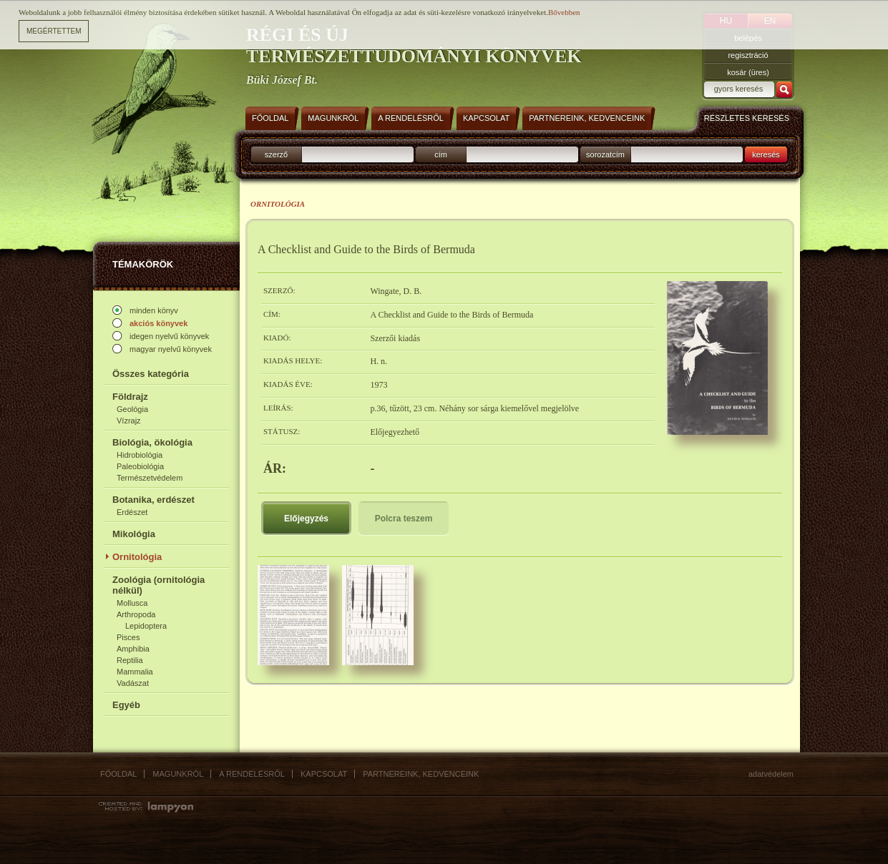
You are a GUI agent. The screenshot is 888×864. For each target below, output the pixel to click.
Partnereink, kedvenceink (421, 774)
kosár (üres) (748, 72)
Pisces (128, 637)
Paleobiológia (140, 466)
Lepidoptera (146, 626)
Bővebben (564, 11)
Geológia (132, 409)
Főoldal (118, 774)
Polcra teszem (404, 519)
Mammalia (135, 671)
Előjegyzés (306, 519)
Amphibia (133, 648)
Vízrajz (129, 420)
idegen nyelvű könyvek (169, 336)
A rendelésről (252, 774)
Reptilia (130, 660)
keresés (766, 154)
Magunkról (177, 774)
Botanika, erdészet (153, 499)
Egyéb (126, 704)
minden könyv (154, 310)
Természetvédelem (149, 477)
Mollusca (132, 603)
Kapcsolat (324, 774)
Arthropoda (136, 614)
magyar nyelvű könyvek (171, 349)
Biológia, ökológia (152, 442)
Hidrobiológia (139, 455)
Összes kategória (150, 373)
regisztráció (748, 55)
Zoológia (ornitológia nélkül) (158, 585)
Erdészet (132, 512)
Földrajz (130, 396)
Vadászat (133, 683)
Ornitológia (137, 556)
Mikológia (133, 534)
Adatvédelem (771, 774)
